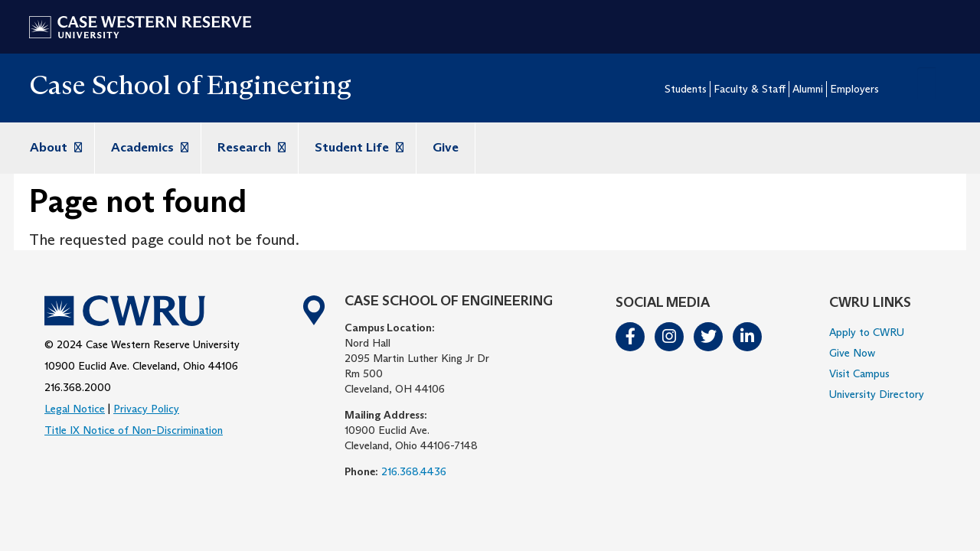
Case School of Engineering (190, 84)
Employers (854, 89)
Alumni (807, 89)
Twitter (709, 336)
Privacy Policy (146, 409)
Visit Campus (859, 373)
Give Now (852, 353)
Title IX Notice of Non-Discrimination (133, 430)
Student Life (357, 147)
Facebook (631, 336)
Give (446, 147)
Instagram (670, 336)
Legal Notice (74, 409)
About (54, 147)
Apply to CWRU (866, 332)
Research (249, 147)
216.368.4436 (413, 471)
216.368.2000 (77, 387)
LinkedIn (748, 336)
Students (686, 89)
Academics (148, 147)
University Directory (876, 394)
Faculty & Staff (750, 89)
